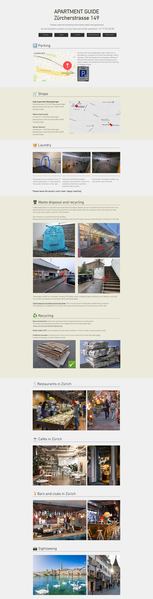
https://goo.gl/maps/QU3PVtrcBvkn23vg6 (48, 326)
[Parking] (45, 35)
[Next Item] (116, 410)
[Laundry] (77, 35)
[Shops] (61, 35)
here (98, 335)
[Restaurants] (110, 35)
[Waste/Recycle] (94, 35)
